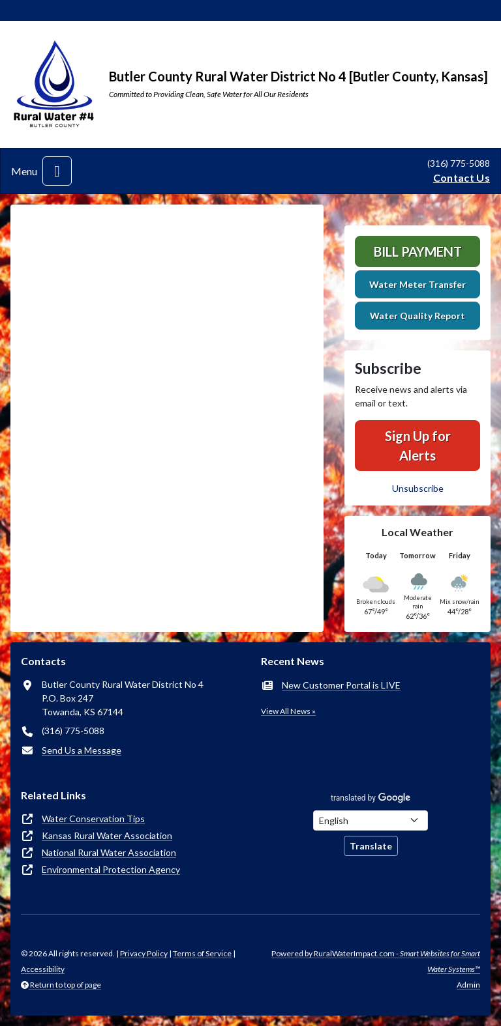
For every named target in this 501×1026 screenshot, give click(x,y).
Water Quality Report (417, 315)
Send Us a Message (81, 750)
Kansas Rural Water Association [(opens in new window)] (107, 835)
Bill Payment (418, 251)
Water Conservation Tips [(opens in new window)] (93, 818)
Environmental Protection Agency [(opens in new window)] (111, 869)
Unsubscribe (418, 488)
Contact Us (461, 177)
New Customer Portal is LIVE (341, 685)
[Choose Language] (370, 820)
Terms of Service (202, 953)
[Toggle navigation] (57, 171)
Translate (371, 845)
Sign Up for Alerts (418, 445)
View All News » (288, 711)
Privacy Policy (144, 953)
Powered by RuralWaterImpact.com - (375, 961)
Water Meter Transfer (417, 284)
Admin (468, 985)
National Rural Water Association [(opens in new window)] (109, 852)
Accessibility (43, 969)
